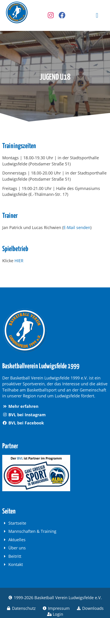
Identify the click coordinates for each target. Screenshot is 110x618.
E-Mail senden (76, 227)
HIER (18, 260)
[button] (97, 15)
